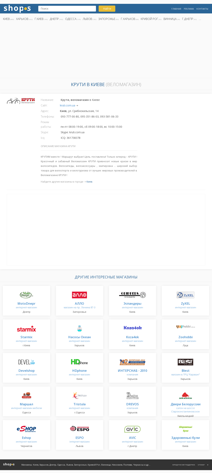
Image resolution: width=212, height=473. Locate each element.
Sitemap (201, 465)
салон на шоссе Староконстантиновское (186, 408)
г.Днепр (187, 19)
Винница (170, 19)
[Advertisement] (106, 50)
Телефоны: (47, 116)
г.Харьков (128, 19)
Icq (42, 138)
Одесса (70, 19)
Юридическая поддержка (183, 465)
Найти (107, 8)
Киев (6, 19)
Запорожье (106, 19)
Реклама (189, 8)
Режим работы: (46, 124)
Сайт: (44, 105)
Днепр (54, 19)
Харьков (22, 19)
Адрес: (45, 111)
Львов (87, 19)
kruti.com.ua (67, 105)
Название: (47, 100)
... (200, 19)
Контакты (202, 8)
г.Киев (39, 19)
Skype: (45, 132)
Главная (176, 8)
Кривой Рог (149, 19)
